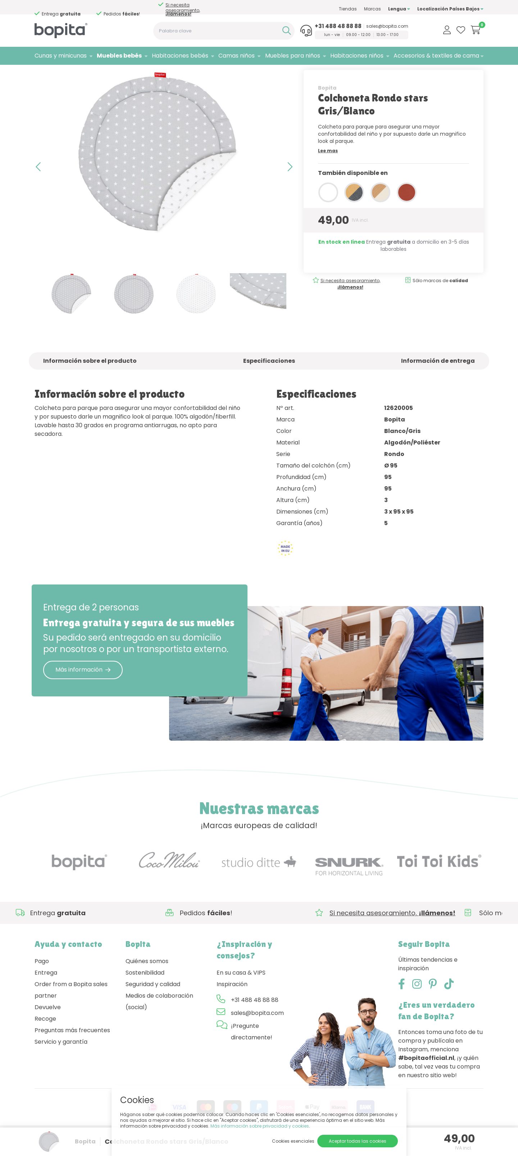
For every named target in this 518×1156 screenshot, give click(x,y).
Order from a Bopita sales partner (71, 1009)
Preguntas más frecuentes (72, 1049)
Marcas (372, 9)
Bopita (327, 106)
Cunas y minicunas (61, 55)
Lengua (399, 9)
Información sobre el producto (90, 380)
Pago (42, 980)
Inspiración (232, 1003)
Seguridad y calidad (153, 1003)
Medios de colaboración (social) (159, 1020)
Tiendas (348, 9)
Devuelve (48, 1026)
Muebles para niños (292, 55)
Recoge (45, 1038)
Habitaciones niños (356, 55)
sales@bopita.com (387, 26)
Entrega (46, 992)
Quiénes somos (147, 980)
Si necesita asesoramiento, (72, 9)
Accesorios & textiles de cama (436, 55)
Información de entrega (438, 380)
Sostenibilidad (145, 992)
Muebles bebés (119, 55)
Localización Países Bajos (450, 9)
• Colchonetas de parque (129, 74)
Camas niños (236, 55)
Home (42, 74)
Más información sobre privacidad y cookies (259, 1126)
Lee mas (328, 170)
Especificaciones (269, 380)
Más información (82, 689)
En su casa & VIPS (241, 992)
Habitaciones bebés (180, 55)
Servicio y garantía (61, 1061)
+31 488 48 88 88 (338, 26)
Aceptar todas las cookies (357, 1141)
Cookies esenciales (293, 1141)
